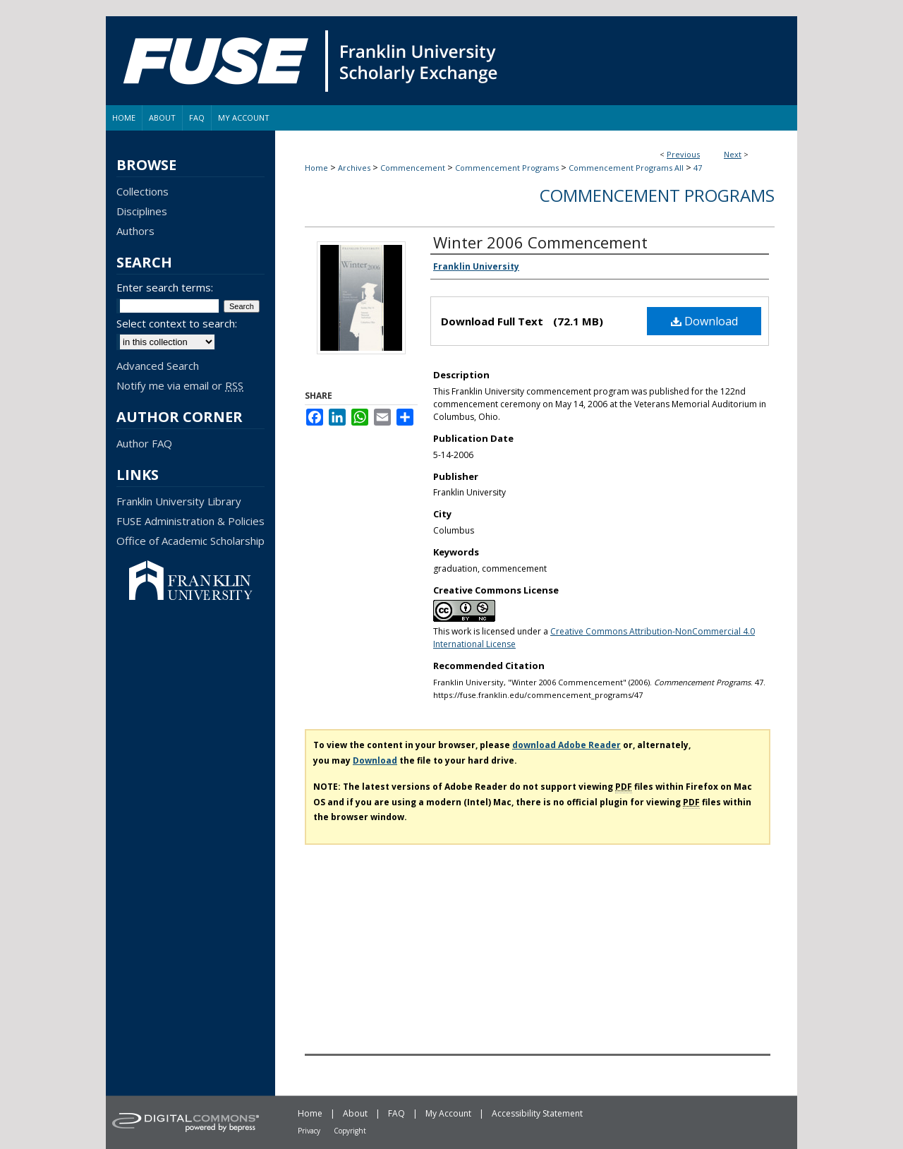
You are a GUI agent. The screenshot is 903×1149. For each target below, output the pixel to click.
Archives (354, 167)
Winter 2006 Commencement (540, 242)
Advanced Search (157, 366)
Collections (142, 191)
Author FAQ (144, 443)
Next (732, 154)
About (355, 1113)
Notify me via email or (179, 385)
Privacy (309, 1131)
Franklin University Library (178, 501)
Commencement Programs (507, 167)
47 (697, 167)
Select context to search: (176, 323)
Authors (135, 231)
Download (704, 321)
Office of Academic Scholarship (190, 541)
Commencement (412, 167)
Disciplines (141, 211)
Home (316, 167)
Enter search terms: (164, 287)
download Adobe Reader (566, 745)
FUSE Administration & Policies (190, 521)
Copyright (350, 1131)
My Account (448, 1113)
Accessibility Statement (537, 1113)
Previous (683, 154)
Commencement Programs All (626, 167)
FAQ (396, 1113)
